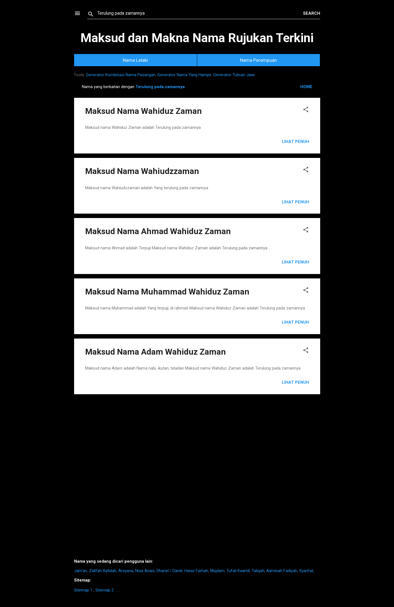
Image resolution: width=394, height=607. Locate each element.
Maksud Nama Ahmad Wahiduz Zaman (158, 231)
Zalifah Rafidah (102, 570)
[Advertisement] (197, 479)
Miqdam (217, 570)
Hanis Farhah (196, 570)
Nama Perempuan (258, 60)
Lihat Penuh (295, 141)
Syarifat (306, 570)
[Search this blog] (200, 13)
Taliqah (258, 570)
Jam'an (80, 570)
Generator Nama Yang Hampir (184, 74)
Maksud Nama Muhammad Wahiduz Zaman (167, 291)
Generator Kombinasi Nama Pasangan (120, 74)
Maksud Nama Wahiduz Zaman (143, 111)
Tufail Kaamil (238, 570)
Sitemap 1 (83, 590)
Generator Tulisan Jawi (234, 74)
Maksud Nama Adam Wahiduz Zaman (155, 352)
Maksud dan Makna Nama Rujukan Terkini (197, 37)
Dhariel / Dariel (169, 570)
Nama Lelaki (135, 60)
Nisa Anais (145, 570)
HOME (306, 86)
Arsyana (125, 570)
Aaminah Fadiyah (281, 570)
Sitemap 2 (104, 590)
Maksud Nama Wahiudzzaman (142, 171)
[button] (305, 110)
